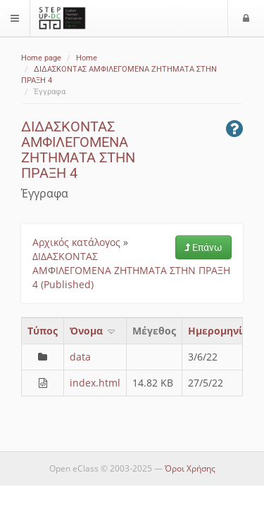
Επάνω (203, 247)
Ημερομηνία (218, 330)
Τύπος (42, 330)
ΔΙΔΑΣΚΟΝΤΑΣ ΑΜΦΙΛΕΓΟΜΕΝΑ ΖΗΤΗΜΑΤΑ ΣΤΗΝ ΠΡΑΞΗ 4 (78, 149)
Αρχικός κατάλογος (76, 242)
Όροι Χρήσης (190, 468)
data (80, 356)
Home (86, 58)
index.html (95, 382)
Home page (41, 58)
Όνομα (93, 330)
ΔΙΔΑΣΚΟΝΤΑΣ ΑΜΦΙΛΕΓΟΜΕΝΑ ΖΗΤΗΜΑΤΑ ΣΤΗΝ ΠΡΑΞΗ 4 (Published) (131, 270)
